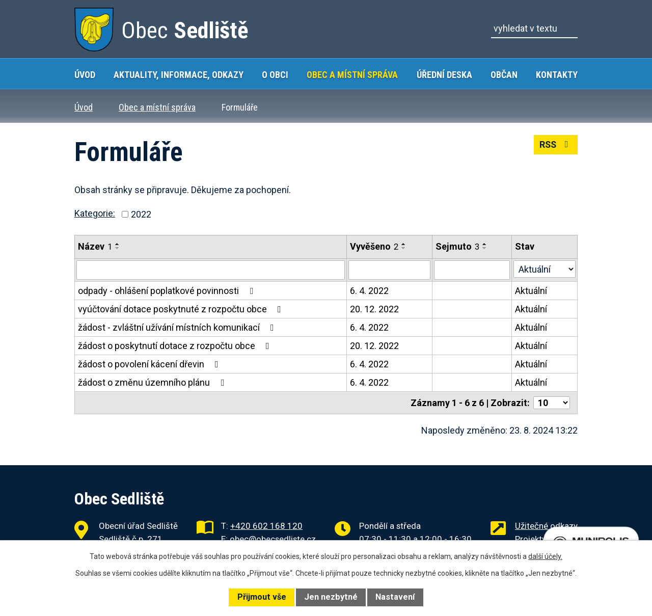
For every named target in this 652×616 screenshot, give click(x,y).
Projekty (530, 539)
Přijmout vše (261, 597)
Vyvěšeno (374, 246)
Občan (504, 74)
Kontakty (557, 74)
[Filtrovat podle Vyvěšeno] (389, 270)
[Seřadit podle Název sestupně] (117, 248)
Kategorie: (94, 213)
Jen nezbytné (331, 597)
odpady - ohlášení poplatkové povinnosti (167, 290)
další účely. (545, 556)
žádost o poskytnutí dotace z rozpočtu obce (176, 345)
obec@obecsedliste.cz (273, 539)
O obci (275, 74)
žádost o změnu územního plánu (153, 382)
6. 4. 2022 (369, 290)
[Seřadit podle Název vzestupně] (117, 244)
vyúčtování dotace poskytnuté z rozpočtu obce (181, 309)
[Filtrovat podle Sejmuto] (472, 270)
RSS (555, 145)
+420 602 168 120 (266, 526)
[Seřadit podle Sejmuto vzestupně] (485, 244)
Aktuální (531, 290)
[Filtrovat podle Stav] (544, 269)
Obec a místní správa (352, 74)
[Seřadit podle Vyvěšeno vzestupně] (404, 244)
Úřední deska (444, 74)
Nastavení (395, 597)
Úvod (84, 74)
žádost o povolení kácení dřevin (150, 364)
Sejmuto (457, 246)
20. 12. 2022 (374, 309)
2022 (141, 214)
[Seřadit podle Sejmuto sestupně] (485, 248)
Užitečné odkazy (546, 526)
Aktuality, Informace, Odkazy (178, 74)
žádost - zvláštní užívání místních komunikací (178, 327)
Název (95, 246)
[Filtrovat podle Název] (210, 270)
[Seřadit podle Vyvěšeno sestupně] (404, 248)
